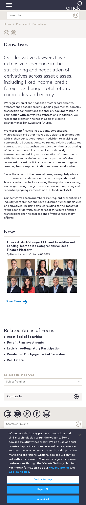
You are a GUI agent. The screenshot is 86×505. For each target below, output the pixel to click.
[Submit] (75, 15)
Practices (22, 24)
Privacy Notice (59, 469)
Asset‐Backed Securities (24, 337)
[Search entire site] (39, 424)
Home (7, 24)
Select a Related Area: (19, 375)
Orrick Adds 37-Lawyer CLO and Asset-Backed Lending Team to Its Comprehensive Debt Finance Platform (41, 246)
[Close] (79, 437)
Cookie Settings (43, 481)
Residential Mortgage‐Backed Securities (36, 354)
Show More (17, 301)
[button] (7, 33)
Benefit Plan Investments (25, 343)
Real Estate (15, 360)
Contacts (14, 396)
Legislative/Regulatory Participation (33, 348)
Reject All (42, 491)
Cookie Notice (19, 474)
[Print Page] (13, 33)
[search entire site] (40, 15)
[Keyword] (78, 424)
